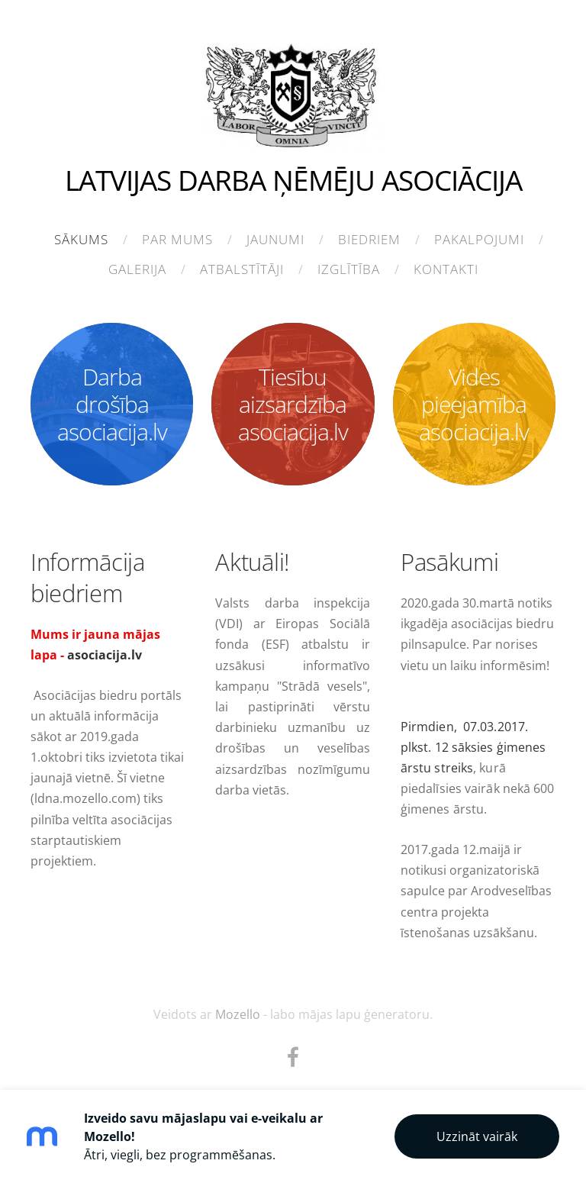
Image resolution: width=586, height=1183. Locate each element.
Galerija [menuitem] (137, 269)
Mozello (237, 1014)
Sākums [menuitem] (81, 239)
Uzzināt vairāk (476, 1136)
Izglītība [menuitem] (348, 269)
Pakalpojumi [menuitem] (479, 239)
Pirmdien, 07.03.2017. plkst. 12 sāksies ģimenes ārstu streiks (473, 747)
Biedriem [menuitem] (369, 239)
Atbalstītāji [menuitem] (242, 269)
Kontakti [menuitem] (446, 269)
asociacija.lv (104, 654)
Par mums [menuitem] (177, 239)
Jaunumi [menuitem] (275, 239)
